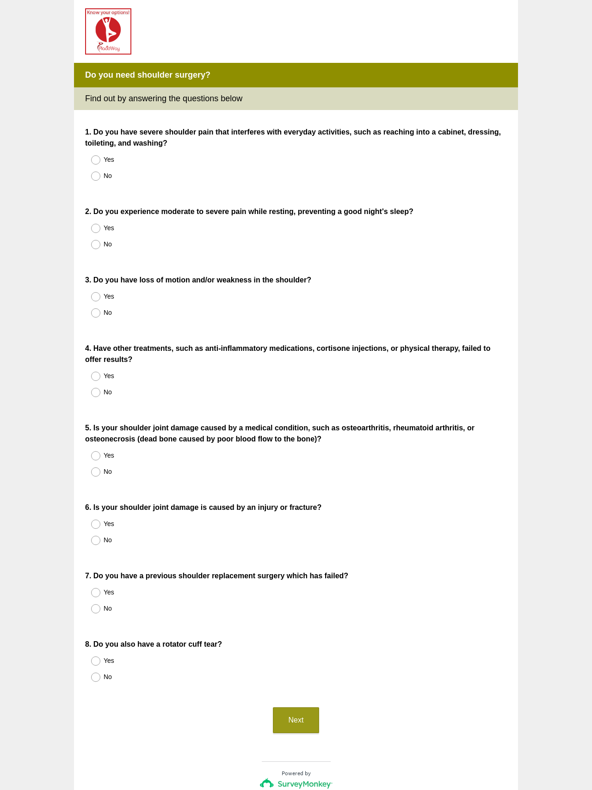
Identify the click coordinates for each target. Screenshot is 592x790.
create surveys (308, 728)
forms (346, 728)
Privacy (276, 755)
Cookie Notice (308, 755)
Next (296, 653)
